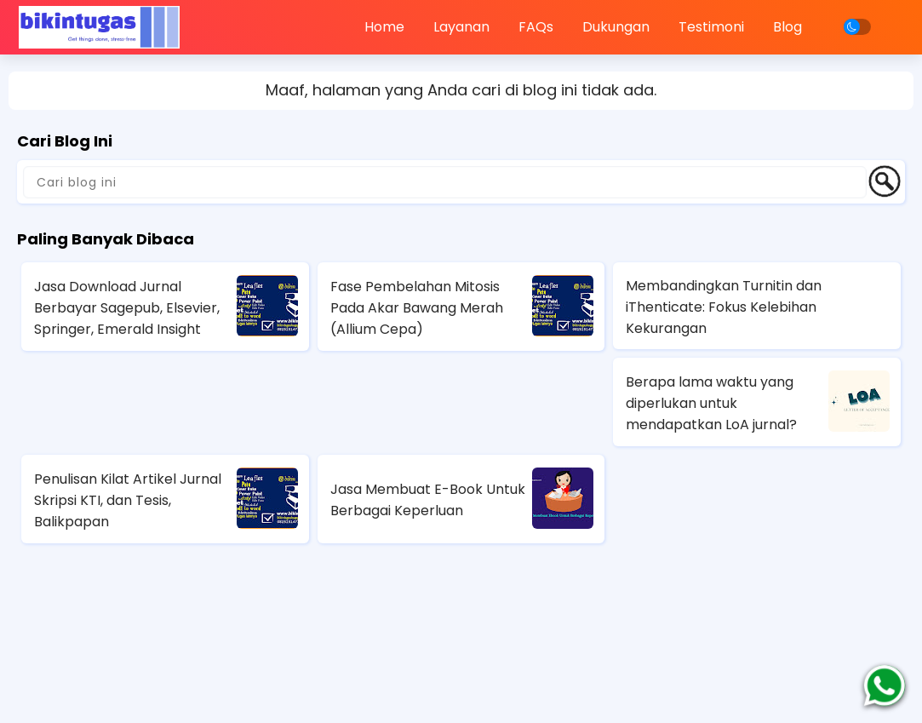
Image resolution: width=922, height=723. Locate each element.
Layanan (461, 27)
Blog (787, 27)
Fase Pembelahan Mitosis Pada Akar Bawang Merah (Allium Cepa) (416, 308)
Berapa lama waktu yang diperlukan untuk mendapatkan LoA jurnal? (711, 403)
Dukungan (616, 27)
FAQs (535, 27)
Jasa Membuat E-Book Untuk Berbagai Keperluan (427, 499)
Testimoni (711, 27)
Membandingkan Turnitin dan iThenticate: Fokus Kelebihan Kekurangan (724, 307)
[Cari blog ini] (445, 182)
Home (384, 27)
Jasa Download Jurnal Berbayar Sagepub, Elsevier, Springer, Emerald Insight (127, 308)
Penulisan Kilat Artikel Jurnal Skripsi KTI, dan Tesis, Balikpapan (127, 500)
